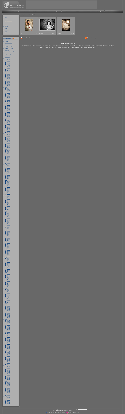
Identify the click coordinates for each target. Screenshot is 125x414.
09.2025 (8, 60)
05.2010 (8, 297)
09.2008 (8, 323)
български (109, 11)
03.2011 (8, 284)
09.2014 (8, 231)
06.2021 (8, 126)
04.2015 (8, 221)
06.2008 (8, 327)
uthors (6, 41)
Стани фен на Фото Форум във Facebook (56, 412)
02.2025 (8, 69)
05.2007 (8, 344)
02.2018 (8, 177)
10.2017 (8, 183)
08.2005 (8, 371)
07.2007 (8, 341)
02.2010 (8, 301)
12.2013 (8, 243)
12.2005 (8, 366)
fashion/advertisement (84, 45)
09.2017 (8, 184)
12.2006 (8, 351)
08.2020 (8, 139)
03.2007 (8, 346)
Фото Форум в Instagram (73, 412)
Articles (6, 26)
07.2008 (8, 326)
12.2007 (8, 335)
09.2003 (8, 401)
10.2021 (8, 121)
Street (23, 45)
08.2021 (8, 124)
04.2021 (8, 128)
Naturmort (58, 45)
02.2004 (8, 393)
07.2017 (8, 187)
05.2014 (8, 235)
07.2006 (8, 357)
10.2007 (8, 338)
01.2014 (8, 240)
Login (6, 17)
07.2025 (8, 63)
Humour (90, 47)
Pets (94, 47)
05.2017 (8, 189)
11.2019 (8, 151)
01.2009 (8, 317)
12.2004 (8, 382)
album (34, 11)
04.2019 (8, 159)
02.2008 (8, 332)
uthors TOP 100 (8, 42)
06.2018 (8, 172)
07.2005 (8, 372)
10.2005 (8, 369)
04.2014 (8, 236)
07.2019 (8, 156)
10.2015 (8, 214)
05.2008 (8, 328)
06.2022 (8, 110)
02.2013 (8, 254)
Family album (84, 47)
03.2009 (8, 315)
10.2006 (8, 353)
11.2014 (8, 228)
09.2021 (8, 122)
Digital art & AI (106, 45)
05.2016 (8, 204)
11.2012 (8, 259)
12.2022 (8, 103)
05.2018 (8, 173)
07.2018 (8, 171)
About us (7, 30)
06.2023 (8, 95)
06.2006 (8, 358)
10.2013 (8, 245)
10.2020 (8, 137)
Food (77, 45)
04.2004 (8, 391)
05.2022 (8, 112)
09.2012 (8, 262)
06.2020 (8, 141)
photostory (88, 11)
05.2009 (8, 313)
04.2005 (8, 376)
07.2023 (8, 94)
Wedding (97, 45)
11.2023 (8, 89)
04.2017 (8, 190)
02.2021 (8, 131)
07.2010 (8, 295)
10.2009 (8, 307)
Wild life (49, 45)
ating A (7, 49)
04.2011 (8, 283)
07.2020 (8, 140)
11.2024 (8, 74)
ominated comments (9, 51)
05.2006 (8, 359)
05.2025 (8, 65)
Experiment (72, 45)
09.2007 (8, 339)
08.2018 (8, 170)
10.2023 (8, 90)
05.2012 (8, 266)
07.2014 (8, 233)
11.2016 (8, 197)
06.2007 (8, 342)
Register (6, 19)
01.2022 (8, 116)
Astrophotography (75, 47)
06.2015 (8, 219)
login (13, 11)
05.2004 (8, 390)
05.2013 (8, 251)
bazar (77, 11)
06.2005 (8, 373)
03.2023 (8, 98)
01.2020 (8, 147)
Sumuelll (41, 33)
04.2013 (8, 252)
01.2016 (8, 209)
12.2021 (8, 119)
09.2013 (8, 246)
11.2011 (8, 275)
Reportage (28, 45)
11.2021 (8, 120)
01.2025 (8, 70)
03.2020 (8, 145)
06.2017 (8, 188)
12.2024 (8, 72)
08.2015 (8, 216)
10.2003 (8, 400)
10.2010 (8, 291)
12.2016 (8, 196)
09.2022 (8, 107)
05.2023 (8, 96)
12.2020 (8, 134)
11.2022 (8, 105)
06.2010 (8, 296)
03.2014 (8, 238)
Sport (63, 47)
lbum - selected (8, 46)
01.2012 (8, 271)
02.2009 (8, 316)
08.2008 (8, 325)
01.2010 (8, 302)
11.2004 (8, 383)
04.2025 (8, 66)
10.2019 (8, 152)
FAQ (6, 31)
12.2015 (8, 212)
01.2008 (8, 333)
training (99, 11)
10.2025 (8, 59)
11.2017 (8, 182)
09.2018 (8, 169)
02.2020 (8, 146)
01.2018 (8, 178)
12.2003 (8, 397)
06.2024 (8, 79)
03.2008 (8, 330)
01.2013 (8, 255)
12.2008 (8, 320)
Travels (59, 47)
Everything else (53, 47)
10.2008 (8, 322)
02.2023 (8, 100)
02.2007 (8, 347)
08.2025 (8, 62)
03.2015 (8, 222)
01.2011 (8, 286)
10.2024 (8, 75)
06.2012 (8, 265)
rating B (56, 11)
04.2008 (8, 329)
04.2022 (8, 113)
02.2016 (8, 208)
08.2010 (8, 294)
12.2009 (8, 304)
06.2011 (8, 281)
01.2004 (8, 395)
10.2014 (8, 229)
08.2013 (8, 247)
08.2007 (8, 340)
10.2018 (8, 168)
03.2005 (8, 377)
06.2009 (8, 311)
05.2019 (8, 158)
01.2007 (8, 348)
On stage (68, 47)
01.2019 (8, 163)
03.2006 (8, 361)
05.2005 (8, 374)
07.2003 (8, 403)
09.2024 (8, 76)
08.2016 (8, 201)
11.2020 (8, 135)
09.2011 (8, 277)
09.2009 (8, 308)
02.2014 (8, 239)
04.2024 (8, 82)
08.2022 (8, 108)
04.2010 (8, 298)
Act (101, 45)
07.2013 (8, 248)
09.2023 (8, 91)
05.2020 (8, 142)
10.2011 (8, 276)
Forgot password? (8, 20)
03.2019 (8, 160)
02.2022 (8, 115)
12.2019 (8, 150)
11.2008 (8, 321)
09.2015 (8, 215)
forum (67, 11)
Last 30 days (7, 56)
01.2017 (8, 194)
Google (95, 37)
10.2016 (8, 199)
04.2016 (8, 206)
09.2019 (8, 153)
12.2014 (8, 227)
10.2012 (8, 260)
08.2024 (8, 77)
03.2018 (8, 176)
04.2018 (8, 175)
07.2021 (8, 125)
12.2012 (8, 258)
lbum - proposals (9, 48)
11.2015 (8, 213)
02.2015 (8, 223)
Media (23, 11)
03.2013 (8, 253)
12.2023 (8, 88)
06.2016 (8, 203)
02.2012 (8, 270)
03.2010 (8, 299)
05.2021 (8, 127)
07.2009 (8, 310)
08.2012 (8, 263)
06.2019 (8, 157)
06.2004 (8, 389)
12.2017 (8, 181)
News (6, 24)
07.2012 (8, 264)
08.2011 (8, 278)
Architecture (65, 45)
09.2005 (8, 370)
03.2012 (8, 269)
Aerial (92, 45)
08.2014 (8, 232)
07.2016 (8, 202)
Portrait (33, 45)
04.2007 (8, 345)
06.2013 (8, 250)
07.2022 (8, 109)
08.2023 (8, 93)
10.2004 (8, 384)
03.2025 (8, 67)
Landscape (38, 45)
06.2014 (8, 234)
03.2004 (8, 392)
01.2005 (8, 379)
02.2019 (8, 161)
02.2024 (8, 84)
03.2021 (8, 129)
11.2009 (8, 306)
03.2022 (8, 114)
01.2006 (8, 364)
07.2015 (8, 217)
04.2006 (8, 360)
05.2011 (8, 282)
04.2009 (8, 314)
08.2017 (8, 185)
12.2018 (8, 165)
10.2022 (8, 106)
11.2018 (8, 166)
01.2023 (8, 101)
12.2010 (8, 289)
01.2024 (8, 85)
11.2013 (8, 244)
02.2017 (8, 192)
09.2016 (8, 200)
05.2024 (8, 81)
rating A (45, 11)
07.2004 (8, 388)
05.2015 (8, 220)
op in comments (8, 44)
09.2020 (8, 138)
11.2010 (8, 290)
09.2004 (8, 385)
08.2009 (8, 309)
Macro (53, 45)
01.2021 (8, 132)
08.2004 (8, 386)
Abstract (46, 47)
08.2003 (8, 402)
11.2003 (8, 398)
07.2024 (8, 78)
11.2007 (8, 337)
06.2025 (8, 64)
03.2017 (8, 191)
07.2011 (8, 279)
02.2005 (8, 378)
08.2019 (8, 154)
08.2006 (8, 356)
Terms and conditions (82, 409)
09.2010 (8, 292)
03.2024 (8, 83)
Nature (44, 45)
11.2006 (8, 352)
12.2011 (8, 274)
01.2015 (8, 224)
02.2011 (8, 285)
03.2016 (8, 207)
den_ (22, 33)
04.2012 (8, 267)
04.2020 (8, 144)
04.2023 (8, 97)
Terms (6, 28)
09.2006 (8, 354)
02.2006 (8, 363)
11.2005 (8, 367)
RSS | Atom (29, 37)
